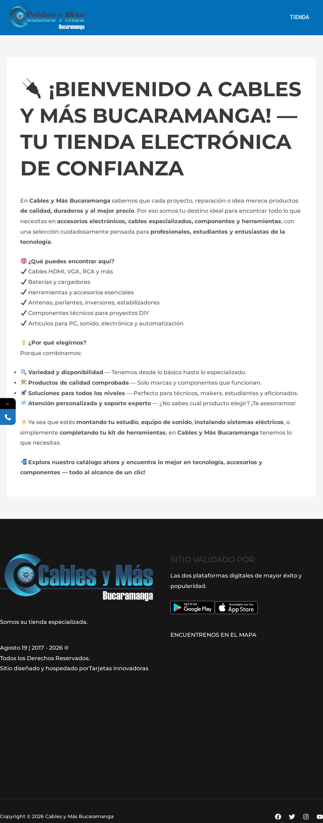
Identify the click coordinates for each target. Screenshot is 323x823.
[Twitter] (292, 817)
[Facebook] (278, 817)
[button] (275, 17)
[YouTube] (320, 817)
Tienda (300, 17)
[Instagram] (306, 817)
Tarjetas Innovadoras (118, 668)
